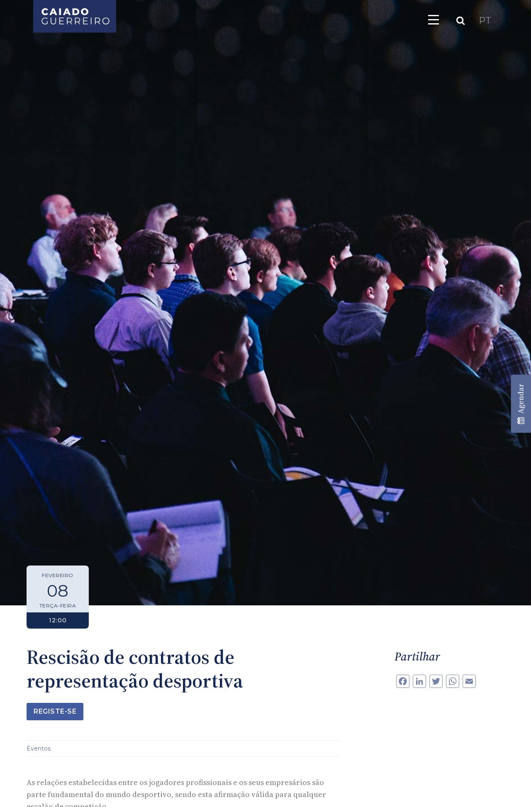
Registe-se (55, 711)
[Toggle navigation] (433, 19)
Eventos (39, 748)
